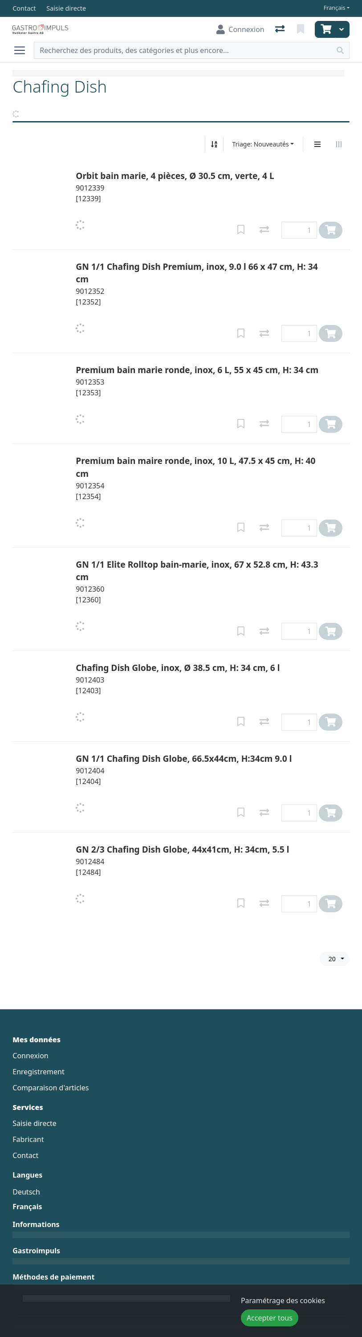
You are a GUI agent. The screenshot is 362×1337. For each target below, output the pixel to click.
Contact (25, 1155)
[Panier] (325, 29)
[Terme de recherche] (182, 50)
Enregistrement (38, 1072)
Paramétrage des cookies (283, 1300)
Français (335, 8)
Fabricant (28, 1139)
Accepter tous (270, 1318)
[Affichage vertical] (317, 144)
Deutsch (26, 1192)
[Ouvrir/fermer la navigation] (23, 50)
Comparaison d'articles (50, 1088)
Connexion (30, 1056)
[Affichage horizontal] (339, 144)
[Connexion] (240, 29)
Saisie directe (34, 1123)
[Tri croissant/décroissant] (214, 144)
